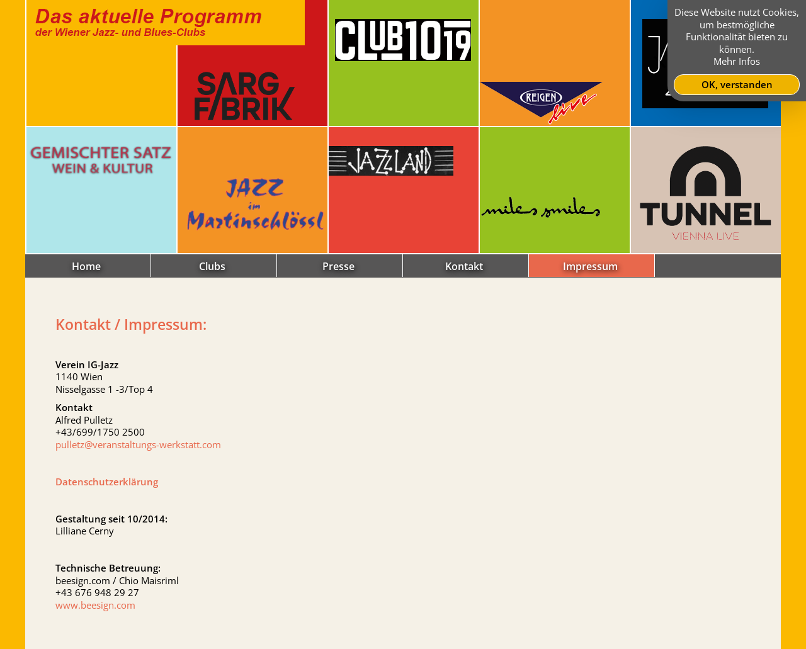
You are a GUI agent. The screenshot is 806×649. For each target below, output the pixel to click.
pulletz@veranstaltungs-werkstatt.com (138, 444)
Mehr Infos (736, 61)
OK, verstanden (737, 84)
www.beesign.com (95, 605)
